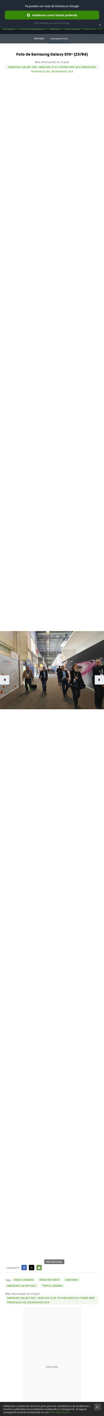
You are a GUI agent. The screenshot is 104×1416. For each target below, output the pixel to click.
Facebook (24, 1267)
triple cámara (52, 1285)
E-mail (39, 1267)
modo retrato (49, 1279)
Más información (60, 1412)
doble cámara (24, 1279)
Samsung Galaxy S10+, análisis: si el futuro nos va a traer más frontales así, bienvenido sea (52, 67)
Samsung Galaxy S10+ (21, 1285)
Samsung (71, 1279)
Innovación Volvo (59, 38)
